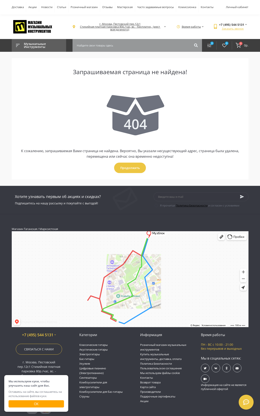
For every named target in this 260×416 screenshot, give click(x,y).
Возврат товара (150, 382)
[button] (120, 26)
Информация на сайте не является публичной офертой (223, 387)
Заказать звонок (233, 28)
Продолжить (130, 168)
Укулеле (84, 363)
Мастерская (125, 7)
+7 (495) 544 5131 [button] (39, 334)
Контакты (207, 7)
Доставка (18, 7)
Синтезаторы (88, 378)
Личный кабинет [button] (237, 7)
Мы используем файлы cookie (160, 373)
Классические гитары (93, 345)
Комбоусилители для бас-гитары (101, 392)
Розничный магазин (84, 7)
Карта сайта (148, 387)
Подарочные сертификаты (157, 396)
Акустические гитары (93, 349)
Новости (46, 7)
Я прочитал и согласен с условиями (199, 205)
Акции (32, 7)
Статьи (61, 7)
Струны (84, 396)
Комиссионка (187, 7)
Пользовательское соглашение (161, 368)
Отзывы (107, 7)
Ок (36, 404)
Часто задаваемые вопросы (155, 7)
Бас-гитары (86, 359)
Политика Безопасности (192, 205)
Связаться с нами (39, 349)
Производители (150, 392)
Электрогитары (89, 354)
